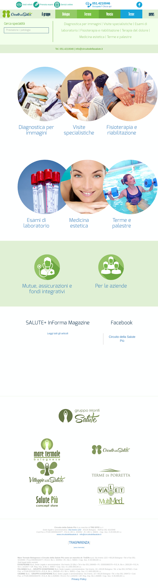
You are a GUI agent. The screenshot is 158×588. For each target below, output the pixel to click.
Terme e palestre (119, 37)
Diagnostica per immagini (82, 24)
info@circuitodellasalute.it (89, 49)
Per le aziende (111, 286)
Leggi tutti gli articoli (57, 335)
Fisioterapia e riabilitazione (99, 30)
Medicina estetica (91, 37)
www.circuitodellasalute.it (67, 537)
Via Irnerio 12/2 (74, 532)
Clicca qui (107, 6)
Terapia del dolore (135, 30)
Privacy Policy (78, 581)
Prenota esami (43, 4)
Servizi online (63, 4)
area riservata (79, 550)
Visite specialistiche (117, 24)
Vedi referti (24, 4)
